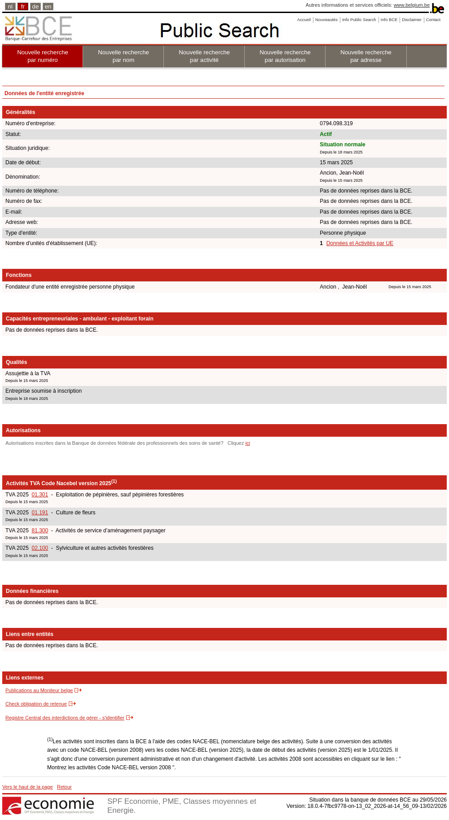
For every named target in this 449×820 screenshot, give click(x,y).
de (35, 6)
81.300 (39, 530)
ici (247, 443)
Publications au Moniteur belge (39, 690)
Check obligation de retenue (36, 703)
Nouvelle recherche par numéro (42, 56)
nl (10, 6)
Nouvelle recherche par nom (123, 56)
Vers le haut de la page (27, 786)
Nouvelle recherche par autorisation (285, 56)
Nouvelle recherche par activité (204, 56)
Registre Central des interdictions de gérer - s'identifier (64, 717)
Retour (64, 786)
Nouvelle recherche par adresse (366, 56)
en (48, 6)
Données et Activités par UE (359, 243)
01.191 (39, 512)
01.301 (39, 494)
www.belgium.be (412, 5)
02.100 (39, 548)
